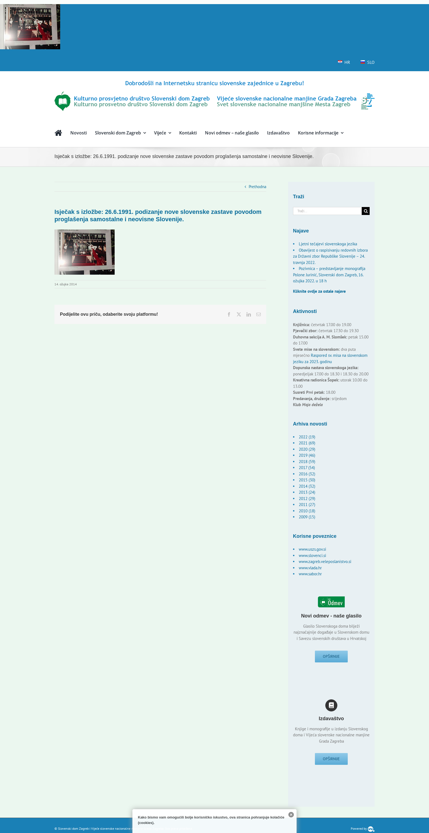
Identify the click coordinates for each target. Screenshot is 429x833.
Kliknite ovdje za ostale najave (319, 291)
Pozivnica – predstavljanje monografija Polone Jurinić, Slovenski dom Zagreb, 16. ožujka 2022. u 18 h (329, 274)
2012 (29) (307, 498)
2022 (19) (307, 437)
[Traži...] (327, 211)
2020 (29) (307, 449)
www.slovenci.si (312, 555)
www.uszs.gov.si (312, 549)
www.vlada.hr (310, 567)
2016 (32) (307, 473)
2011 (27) (307, 504)
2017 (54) (307, 467)
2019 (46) (307, 455)
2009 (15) (307, 516)
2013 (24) (307, 492)
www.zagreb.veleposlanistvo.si (325, 561)
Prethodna (257, 186)
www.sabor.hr (310, 573)
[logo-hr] (214, 81)
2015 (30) (307, 479)
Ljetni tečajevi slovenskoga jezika (328, 243)
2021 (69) (307, 443)
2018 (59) (307, 461)
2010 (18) (307, 510)
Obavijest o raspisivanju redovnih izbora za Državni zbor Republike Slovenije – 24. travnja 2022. (330, 256)
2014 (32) (307, 486)
